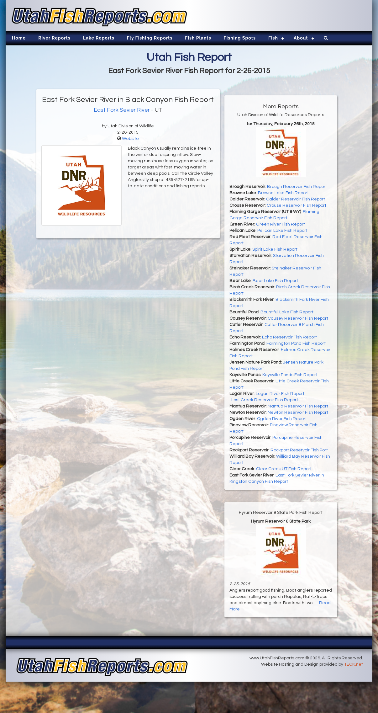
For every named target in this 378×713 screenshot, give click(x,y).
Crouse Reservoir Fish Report (296, 205)
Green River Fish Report (280, 224)
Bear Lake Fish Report (275, 281)
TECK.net (353, 664)
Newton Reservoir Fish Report (298, 412)
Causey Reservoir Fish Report (298, 318)
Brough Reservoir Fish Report (297, 186)
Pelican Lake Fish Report (282, 230)
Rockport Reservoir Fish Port (299, 450)
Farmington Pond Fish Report (296, 343)
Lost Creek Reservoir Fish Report (264, 400)
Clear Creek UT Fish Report (284, 469)
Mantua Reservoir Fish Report (298, 406)
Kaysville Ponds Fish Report (290, 375)
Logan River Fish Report (280, 393)
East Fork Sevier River (122, 110)
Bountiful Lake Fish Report (286, 312)
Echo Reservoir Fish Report (289, 337)
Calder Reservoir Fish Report (295, 199)
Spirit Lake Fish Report (274, 249)
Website (130, 138)
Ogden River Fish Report (282, 419)
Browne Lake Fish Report (283, 193)
